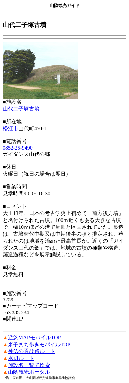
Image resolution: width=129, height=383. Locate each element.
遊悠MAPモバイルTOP (34, 337)
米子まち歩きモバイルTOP (39, 344)
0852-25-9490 (18, 148)
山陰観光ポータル (29, 372)
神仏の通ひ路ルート (31, 351)
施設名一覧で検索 (29, 365)
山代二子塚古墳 (21, 108)
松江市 (10, 128)
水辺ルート (21, 358)
